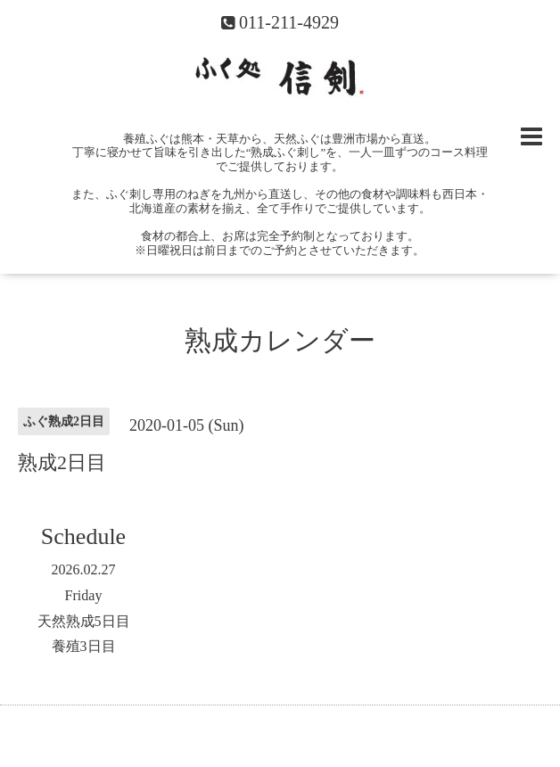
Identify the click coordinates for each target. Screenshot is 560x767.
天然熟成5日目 (83, 621)
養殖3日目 (84, 646)
